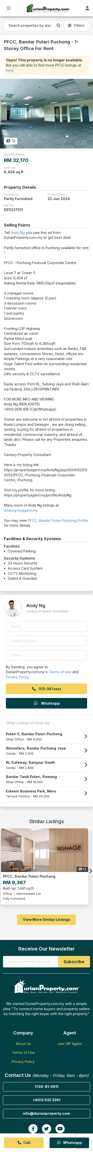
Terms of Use (60, 672)
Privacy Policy (17, 677)
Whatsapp (46, 703)
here (9, 70)
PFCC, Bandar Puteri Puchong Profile (58, 520)
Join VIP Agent (70, 1044)
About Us (23, 1044)
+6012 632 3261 (46, 1100)
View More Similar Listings (46, 919)
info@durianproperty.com (46, 1113)
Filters (76, 25)
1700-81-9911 (46, 1087)
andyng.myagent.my (20, 510)
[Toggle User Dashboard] (87, 8)
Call (23, 1142)
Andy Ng (18, 232)
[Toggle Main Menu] (8, 8)
